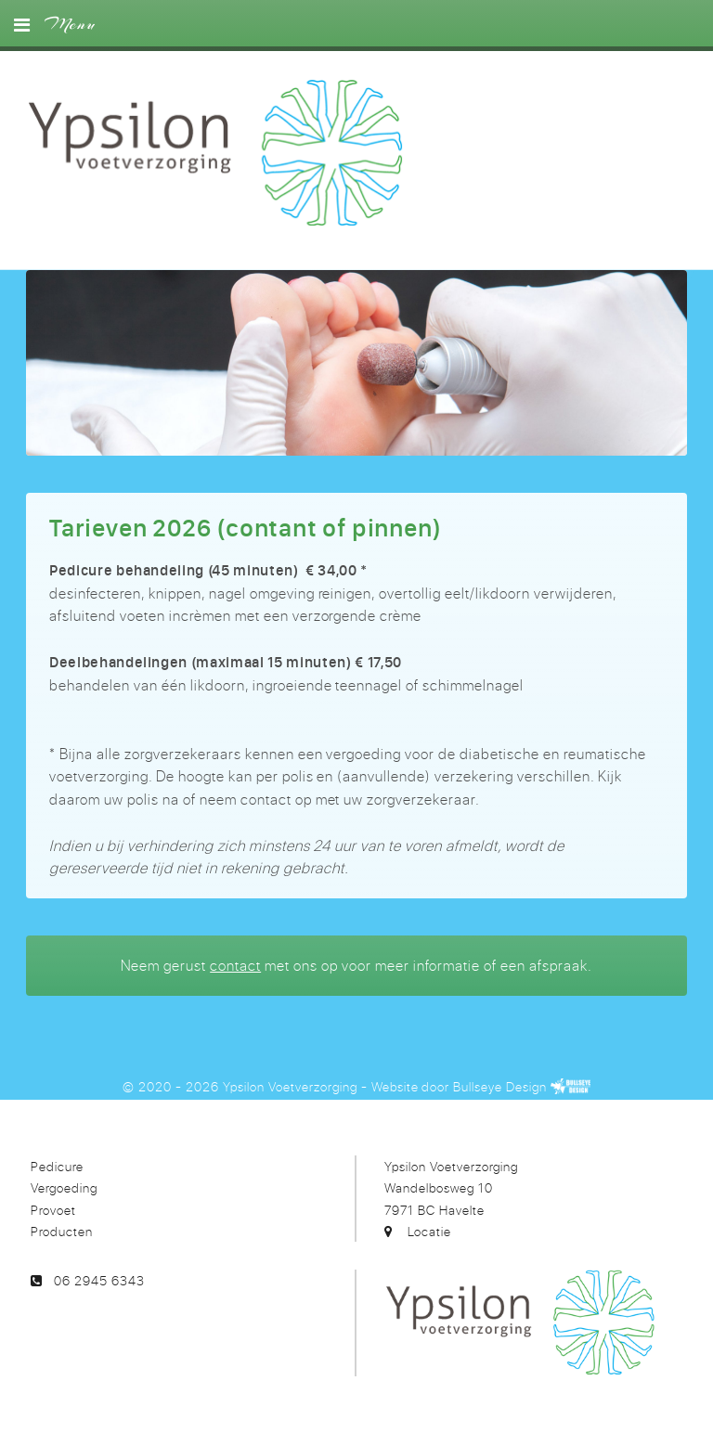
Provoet (53, 1210)
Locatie (429, 1231)
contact (235, 965)
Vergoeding (64, 1187)
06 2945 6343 (99, 1280)
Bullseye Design (500, 1086)
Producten (62, 1231)
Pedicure (57, 1166)
